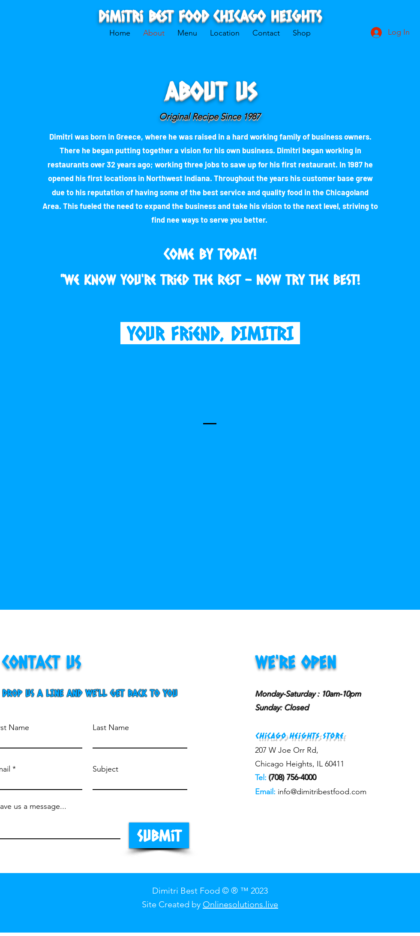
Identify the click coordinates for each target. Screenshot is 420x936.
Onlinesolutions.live (240, 904)
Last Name (111, 727)
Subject (105, 769)
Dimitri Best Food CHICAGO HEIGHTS (209, 15)
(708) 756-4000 (292, 777)
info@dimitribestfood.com (322, 791)
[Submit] (159, 835)
